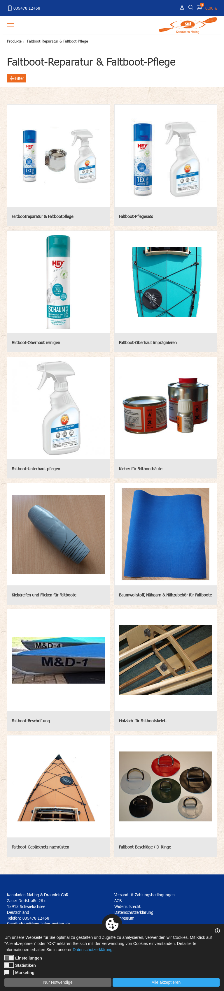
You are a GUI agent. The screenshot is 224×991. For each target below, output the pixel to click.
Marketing (19, 972)
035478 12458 (23, 8)
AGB (118, 900)
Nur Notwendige (57, 982)
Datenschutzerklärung (133, 912)
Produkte (14, 41)
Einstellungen (23, 957)
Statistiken (20, 965)
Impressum (124, 918)
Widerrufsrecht (127, 906)
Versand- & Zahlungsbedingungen (144, 894)
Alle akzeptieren (166, 982)
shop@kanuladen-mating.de (44, 923)
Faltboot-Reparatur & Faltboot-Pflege (57, 41)
